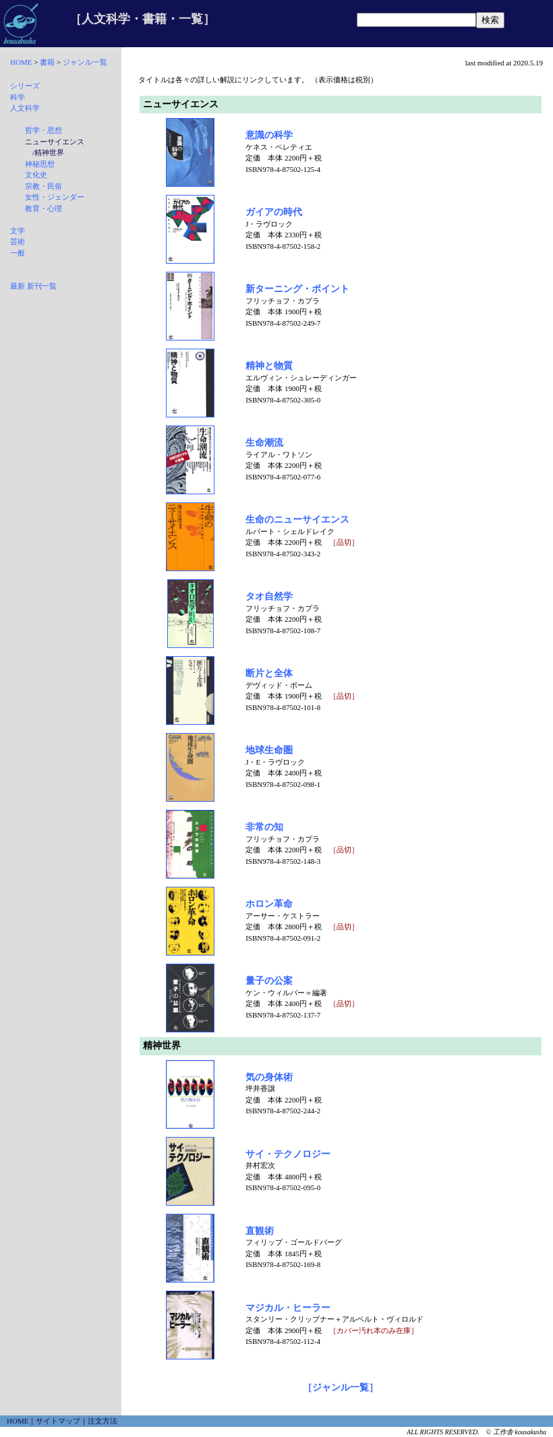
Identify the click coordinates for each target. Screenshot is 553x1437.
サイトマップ (58, 1421)
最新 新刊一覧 (33, 286)
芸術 (17, 241)
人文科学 (25, 108)
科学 (17, 97)
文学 (17, 231)
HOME (21, 62)
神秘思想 (40, 164)
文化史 (36, 175)
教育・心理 (43, 208)
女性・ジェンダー (54, 197)
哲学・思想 (43, 130)
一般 (17, 253)
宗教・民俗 (43, 186)
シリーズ (25, 86)
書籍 (47, 62)
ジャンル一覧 (85, 62)
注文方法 (102, 1421)
